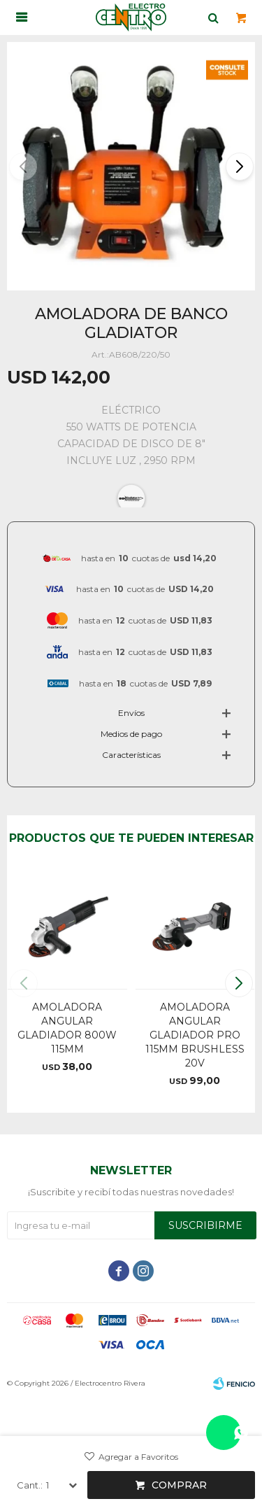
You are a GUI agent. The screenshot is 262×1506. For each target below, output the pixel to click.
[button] (238, 166)
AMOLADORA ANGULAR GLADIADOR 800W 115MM (67, 1028)
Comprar (179, 1485)
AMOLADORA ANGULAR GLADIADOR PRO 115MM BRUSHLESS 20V (195, 1035)
